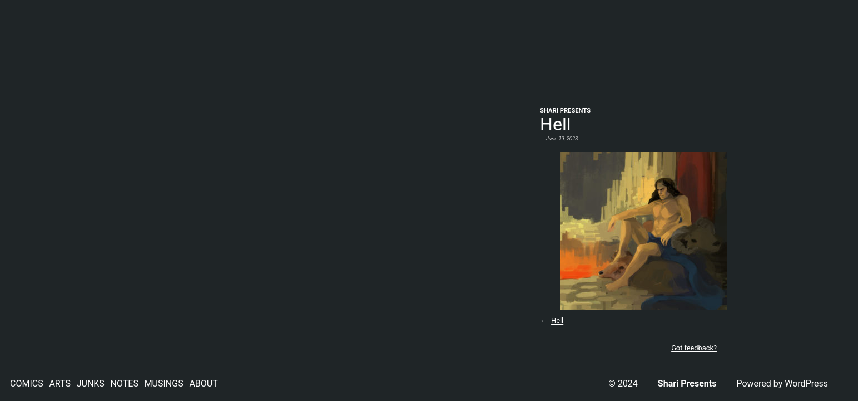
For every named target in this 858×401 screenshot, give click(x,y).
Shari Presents (565, 110)
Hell (557, 320)
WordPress (806, 383)
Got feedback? (694, 348)
